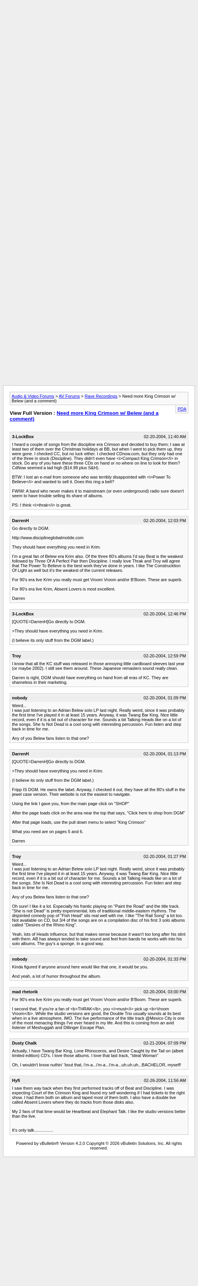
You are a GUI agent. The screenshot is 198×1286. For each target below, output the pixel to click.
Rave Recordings (101, 396)
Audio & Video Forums (33, 396)
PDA (181, 409)
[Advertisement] (97, 76)
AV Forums (69, 396)
